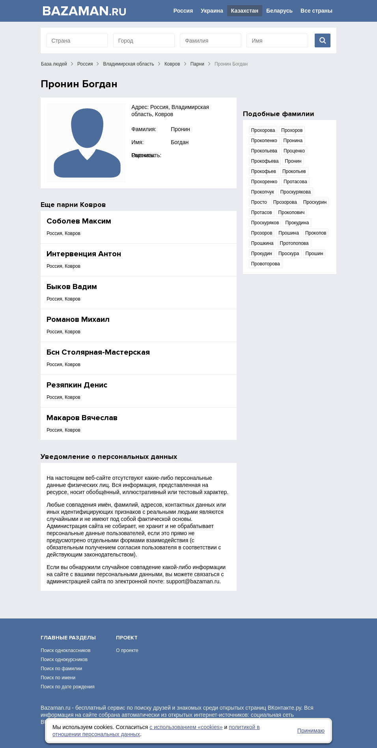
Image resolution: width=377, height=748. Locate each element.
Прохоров (291, 130)
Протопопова (294, 243)
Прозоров (261, 233)
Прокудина (297, 223)
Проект (127, 637)
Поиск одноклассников (65, 650)
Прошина (288, 233)
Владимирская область (128, 64)
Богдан (179, 142)
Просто (259, 202)
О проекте (127, 650)
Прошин (314, 253)
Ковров (172, 64)
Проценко (294, 151)
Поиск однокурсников (64, 659)
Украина (212, 11)
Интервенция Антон (84, 254)
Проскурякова (295, 192)
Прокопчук (262, 192)
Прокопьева (264, 151)
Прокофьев (263, 171)
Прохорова (263, 130)
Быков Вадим (72, 286)
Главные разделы (68, 637)
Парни (197, 64)
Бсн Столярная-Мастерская (98, 352)
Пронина (293, 140)
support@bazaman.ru (192, 581)
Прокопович (291, 212)
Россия (183, 11)
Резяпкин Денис (77, 385)
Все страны (316, 11)
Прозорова (285, 202)
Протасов (261, 212)
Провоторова (265, 264)
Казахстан (245, 11)
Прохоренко (264, 181)
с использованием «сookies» (185, 727)
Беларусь (279, 11)
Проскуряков (265, 223)
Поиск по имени (58, 677)
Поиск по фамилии (61, 668)
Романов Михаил (78, 319)
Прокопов (316, 233)
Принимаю (311, 730)
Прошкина (262, 243)
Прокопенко (264, 140)
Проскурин (315, 202)
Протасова (295, 181)
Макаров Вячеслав (82, 418)
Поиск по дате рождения (68, 687)
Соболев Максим (79, 221)
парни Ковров (81, 204)
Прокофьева (265, 161)
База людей (54, 64)
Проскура (288, 253)
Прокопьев (294, 171)
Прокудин (261, 253)
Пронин (180, 129)
